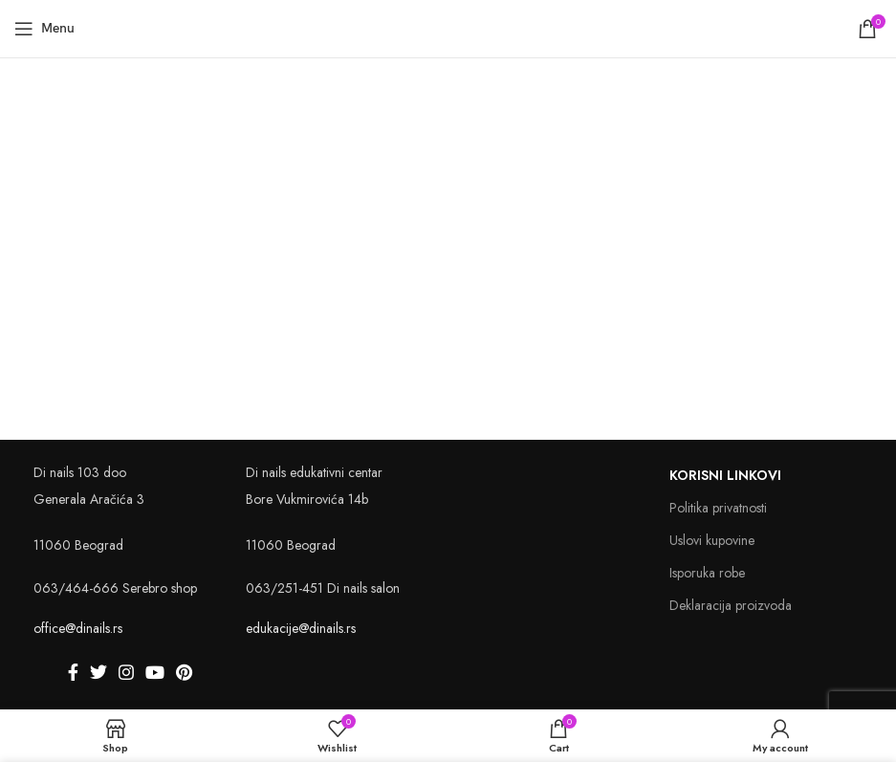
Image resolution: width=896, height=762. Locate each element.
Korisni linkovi (725, 475)
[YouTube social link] (155, 672)
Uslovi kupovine (711, 540)
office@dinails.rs (77, 628)
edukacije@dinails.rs (301, 628)
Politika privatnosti (718, 507)
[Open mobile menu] (44, 29)
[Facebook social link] (73, 672)
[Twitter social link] (98, 672)
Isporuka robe (707, 572)
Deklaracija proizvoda (730, 605)
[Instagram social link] (126, 672)
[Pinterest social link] (184, 672)
